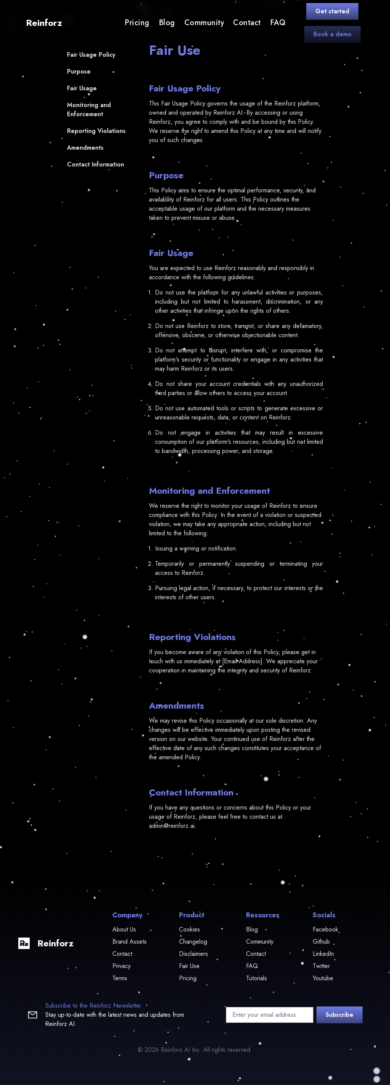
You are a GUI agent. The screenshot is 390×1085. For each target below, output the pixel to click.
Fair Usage (82, 88)
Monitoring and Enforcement (89, 109)
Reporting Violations (96, 130)
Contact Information (95, 164)
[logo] (42, 23)
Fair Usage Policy (91, 54)
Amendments (85, 147)
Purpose (79, 71)
